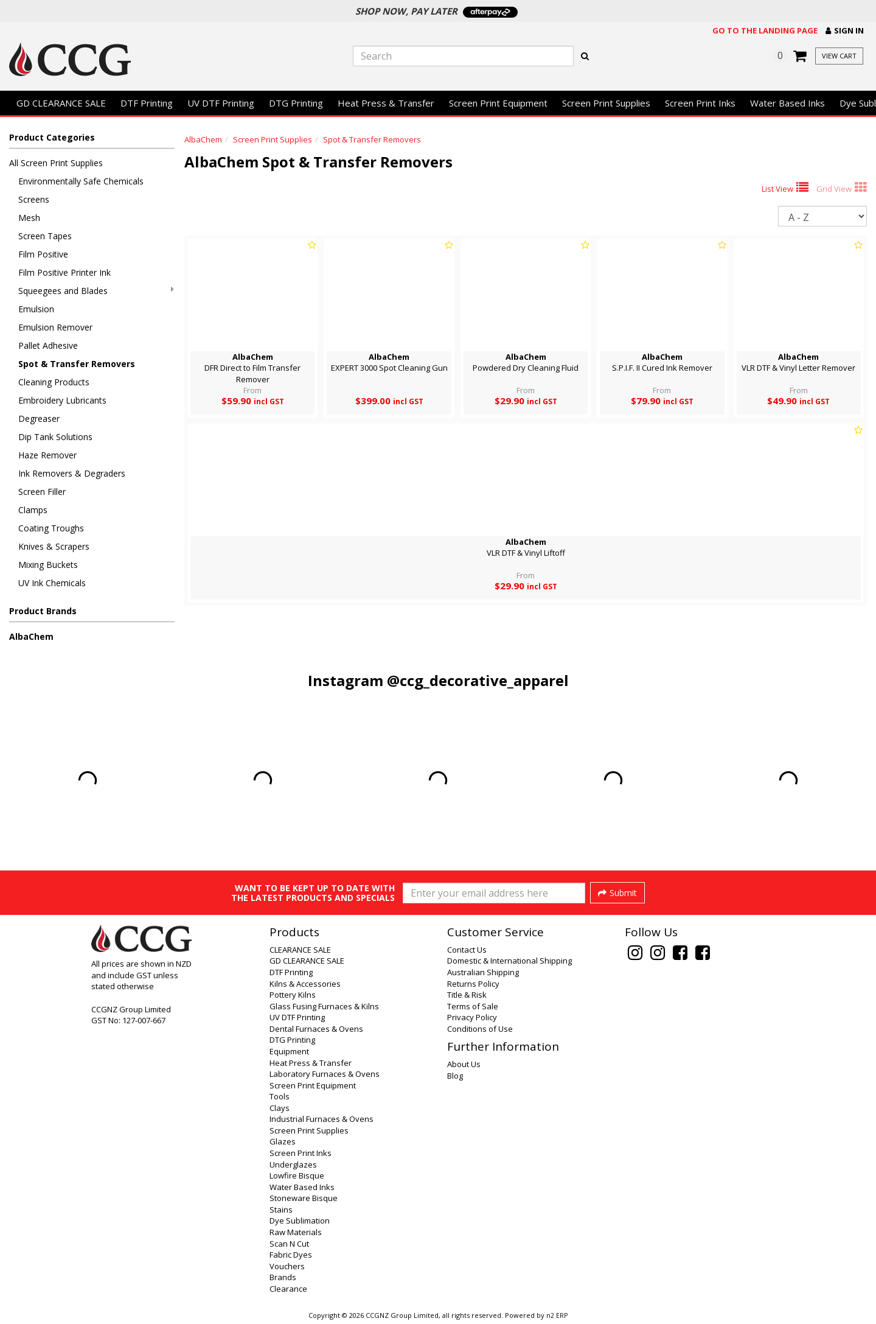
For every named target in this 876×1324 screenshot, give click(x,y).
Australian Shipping (483, 972)
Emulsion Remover (55, 327)
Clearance (288, 1288)
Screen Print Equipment (498, 103)
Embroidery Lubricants (62, 400)
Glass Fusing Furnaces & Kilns (324, 1006)
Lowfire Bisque (296, 1175)
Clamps (32, 510)
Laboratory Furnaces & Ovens (324, 1073)
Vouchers (287, 1266)
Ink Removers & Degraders (71, 473)
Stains (281, 1209)
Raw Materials (295, 1232)
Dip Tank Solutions (55, 437)
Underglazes (293, 1164)
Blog (455, 1075)
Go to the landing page (765, 30)
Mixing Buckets (48, 564)
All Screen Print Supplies (56, 163)
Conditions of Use (480, 1028)
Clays (279, 1107)
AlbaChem (31, 636)
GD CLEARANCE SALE (61, 103)
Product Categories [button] (52, 137)
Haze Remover (47, 455)
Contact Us (467, 949)
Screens (33, 199)
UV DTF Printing (220, 103)
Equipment (289, 1051)
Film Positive (43, 254)
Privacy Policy (472, 1017)
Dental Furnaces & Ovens (316, 1028)
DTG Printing (296, 103)
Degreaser (39, 418)
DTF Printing (146, 103)
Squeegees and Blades (96, 290)
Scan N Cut (289, 1243)
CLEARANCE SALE (300, 949)
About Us (464, 1064)
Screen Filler (42, 491)
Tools (279, 1096)
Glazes (282, 1141)
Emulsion (36, 309)
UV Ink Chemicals (52, 583)
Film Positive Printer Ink (64, 272)
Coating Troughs (51, 528)
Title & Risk (467, 994)
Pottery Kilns (292, 994)
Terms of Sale (472, 1006)
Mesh (29, 217)
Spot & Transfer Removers (76, 364)
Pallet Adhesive (48, 345)
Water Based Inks (787, 103)
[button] (844, 31)
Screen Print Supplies (606, 103)
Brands (282, 1277)
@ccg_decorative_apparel (478, 680)
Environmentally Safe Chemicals (81, 181)
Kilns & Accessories (305, 983)
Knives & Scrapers (53, 546)
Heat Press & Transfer (386, 103)
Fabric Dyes (290, 1254)
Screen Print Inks (700, 103)
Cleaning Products (53, 382)
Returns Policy (473, 983)
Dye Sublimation (299, 1220)
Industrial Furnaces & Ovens (321, 1118)
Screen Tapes (45, 236)
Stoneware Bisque (303, 1198)
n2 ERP (557, 1315)
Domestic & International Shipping (509, 960)
